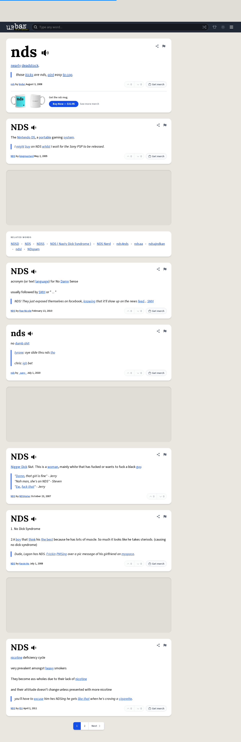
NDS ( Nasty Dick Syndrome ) (70, 243)
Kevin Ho (24, 564)
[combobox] (120, 27)
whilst (46, 146)
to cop (67, 74)
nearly (16, 65)
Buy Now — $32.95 (64, 104)
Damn (64, 281)
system (69, 137)
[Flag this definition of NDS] (165, 125)
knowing (89, 301)
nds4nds (122, 243)
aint (51, 74)
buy (27, 146)
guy (138, 466)
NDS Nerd (104, 243)
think (32, 539)
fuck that (28, 486)
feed (141, 301)
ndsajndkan (157, 243)
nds (13, 84)
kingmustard (26, 156)
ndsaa (138, 243)
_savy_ (23, 373)
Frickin (51, 554)
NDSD (15, 243)
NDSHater (24, 496)
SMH (42, 292)
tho (52, 352)
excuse (38, 698)
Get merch (156, 84)
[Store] (214, 27)
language (42, 281)
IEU (21, 708)
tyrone (19, 352)
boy (18, 539)
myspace (127, 554)
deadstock (30, 65)
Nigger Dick (19, 466)
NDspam (33, 249)
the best (47, 539)
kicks (29, 74)
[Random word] (204, 27)
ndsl (19, 249)
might (20, 146)
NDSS (40, 243)
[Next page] (96, 726)
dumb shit (22, 343)
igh (25, 363)
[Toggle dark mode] (223, 27)
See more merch (89, 104)
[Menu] (231, 27)
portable (45, 137)
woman (52, 466)
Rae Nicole (25, 311)
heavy (49, 668)
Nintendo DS (26, 137)
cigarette (125, 698)
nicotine (16, 657)
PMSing (61, 554)
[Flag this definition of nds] (164, 46)
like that (84, 698)
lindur (22, 84)
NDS (13, 156)
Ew (18, 486)
